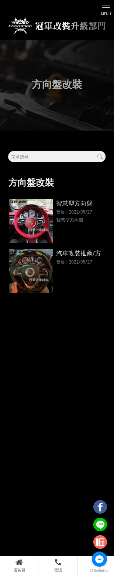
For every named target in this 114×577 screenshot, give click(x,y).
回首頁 (19, 565)
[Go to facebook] (99, 559)
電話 (58, 565)
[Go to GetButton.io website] (99, 571)
